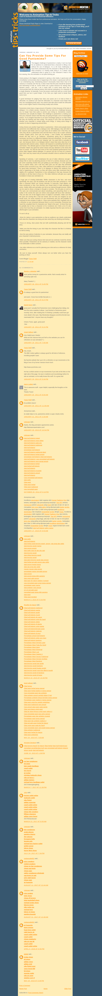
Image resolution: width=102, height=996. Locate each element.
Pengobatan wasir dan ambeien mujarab (37, 716)
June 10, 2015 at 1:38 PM (34, 753)
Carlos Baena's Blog (82, 111)
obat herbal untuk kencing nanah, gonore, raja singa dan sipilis (44, 543)
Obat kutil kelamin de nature (33, 617)
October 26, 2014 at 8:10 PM (36, 492)
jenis (33, 507)
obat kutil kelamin (29, 447)
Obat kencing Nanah (30, 746)
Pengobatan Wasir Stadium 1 (33, 654)
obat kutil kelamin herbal (32, 464)
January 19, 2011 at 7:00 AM (36, 343)
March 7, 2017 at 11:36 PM (35, 787)
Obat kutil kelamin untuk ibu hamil (35, 619)
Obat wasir (27, 482)
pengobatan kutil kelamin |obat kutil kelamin (38, 457)
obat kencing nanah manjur (32, 546)
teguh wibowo (28, 683)
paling (44, 507)
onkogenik (40, 505)
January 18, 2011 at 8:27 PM (36, 300)
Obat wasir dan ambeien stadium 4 (35, 721)
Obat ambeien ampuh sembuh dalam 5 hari (38, 695)
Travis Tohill (33, 259)
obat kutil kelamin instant (32, 438)
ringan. (62, 512)
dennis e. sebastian (30, 271)
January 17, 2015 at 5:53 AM (36, 531)
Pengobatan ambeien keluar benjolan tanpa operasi (40, 698)
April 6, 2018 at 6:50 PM (34, 949)
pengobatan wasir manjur (32, 585)
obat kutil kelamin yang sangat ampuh (36, 461)
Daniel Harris (28, 305)
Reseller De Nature (30, 605)
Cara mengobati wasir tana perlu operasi (37, 714)
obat (34, 528)
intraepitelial (45, 512)
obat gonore (28, 574)
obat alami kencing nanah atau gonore (36, 560)
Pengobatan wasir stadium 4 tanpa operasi (37, 700)
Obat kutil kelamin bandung (33, 640)
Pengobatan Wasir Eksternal (33, 649)
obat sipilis (27, 480)
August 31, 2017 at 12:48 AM (36, 917)
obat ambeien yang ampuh (32, 587)
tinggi (49, 505)
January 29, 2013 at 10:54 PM (36, 430)
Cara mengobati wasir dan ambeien (35, 693)
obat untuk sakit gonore (31, 578)
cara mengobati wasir (31, 489)
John (25, 792)
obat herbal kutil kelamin (32, 466)
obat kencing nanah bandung (33, 666)
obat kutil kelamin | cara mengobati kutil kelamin (39, 459)
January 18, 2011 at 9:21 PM (36, 327)
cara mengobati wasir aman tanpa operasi (37, 583)
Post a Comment (24, 985)
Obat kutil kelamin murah (32, 615)
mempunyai (27, 505)
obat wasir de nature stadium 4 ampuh (36, 581)
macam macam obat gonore (33, 569)
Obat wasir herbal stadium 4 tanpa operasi (37, 691)
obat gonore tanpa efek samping (34, 576)
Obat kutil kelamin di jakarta (33, 624)
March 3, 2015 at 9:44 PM (35, 600)
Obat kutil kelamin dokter (32, 622)
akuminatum (35, 500)
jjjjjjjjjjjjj (26, 954)
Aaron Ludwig (28, 384)
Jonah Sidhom (28, 332)
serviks (52, 512)
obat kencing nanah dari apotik (34, 663)
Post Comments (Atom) (35, 993)
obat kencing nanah (30, 553)
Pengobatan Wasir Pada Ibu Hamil (35, 645)
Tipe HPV (59, 502)
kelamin (41, 528)
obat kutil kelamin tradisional (33, 445)
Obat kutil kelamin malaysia (33, 631)
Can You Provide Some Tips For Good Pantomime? (42, 57)
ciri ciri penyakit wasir (31, 590)
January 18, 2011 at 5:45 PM (36, 284)
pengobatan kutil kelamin (32, 450)
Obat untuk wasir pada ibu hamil (34, 725)
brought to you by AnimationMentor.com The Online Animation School (69, 48)
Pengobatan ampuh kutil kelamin (34, 636)
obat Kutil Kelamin (58, 746)
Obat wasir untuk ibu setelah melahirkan (37, 702)
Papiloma (60, 500)
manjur (51, 528)
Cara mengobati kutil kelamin (33, 478)
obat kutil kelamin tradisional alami (35, 452)
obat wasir (27, 594)
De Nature (41, 746)
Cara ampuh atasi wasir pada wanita (35, 707)
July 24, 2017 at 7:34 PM (34, 853)
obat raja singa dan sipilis (32, 567)
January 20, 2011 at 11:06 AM (36, 406)
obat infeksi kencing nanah (32, 555)
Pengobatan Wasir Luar (31, 652)
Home (45, 988)
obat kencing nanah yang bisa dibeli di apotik (38, 670)
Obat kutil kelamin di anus (32, 633)
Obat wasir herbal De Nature (33, 732)
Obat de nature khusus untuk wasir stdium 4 (38, 711)
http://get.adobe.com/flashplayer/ (29, 25)
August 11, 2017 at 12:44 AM (36, 885)
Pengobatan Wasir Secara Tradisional (36, 656)
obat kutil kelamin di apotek (32, 471)
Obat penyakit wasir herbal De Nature (36, 723)
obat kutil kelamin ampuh (32, 473)
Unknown (27, 422)
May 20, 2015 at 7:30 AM (34, 737)
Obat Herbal (48, 746)
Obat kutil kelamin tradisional (33, 608)
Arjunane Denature (30, 743)
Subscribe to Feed (82, 73)
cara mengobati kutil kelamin (53, 748)
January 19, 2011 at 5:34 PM (36, 379)
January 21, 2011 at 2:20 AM (36, 417)
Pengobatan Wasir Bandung (33, 661)
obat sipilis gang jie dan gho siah (34, 550)
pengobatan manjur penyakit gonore (35, 571)
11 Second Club (80, 114)
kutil (37, 528)
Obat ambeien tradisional (32, 730)
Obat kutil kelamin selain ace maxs (35, 638)
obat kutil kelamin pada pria (33, 443)
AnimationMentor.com (82, 101)
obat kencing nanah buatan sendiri (35, 668)
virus (36, 507)
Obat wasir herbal (29, 484)
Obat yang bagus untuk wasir (33, 709)
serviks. (67, 507)
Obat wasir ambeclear (31, 735)
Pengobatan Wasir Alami (32, 647)
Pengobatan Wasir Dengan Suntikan (35, 659)
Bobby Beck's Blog (81, 108)
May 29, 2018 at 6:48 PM (34, 981)
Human (54, 500)
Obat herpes (28, 686)
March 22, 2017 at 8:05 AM (35, 821)
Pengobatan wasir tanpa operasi (34, 718)
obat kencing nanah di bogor (33, 675)
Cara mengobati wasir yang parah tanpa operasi (39, 728)
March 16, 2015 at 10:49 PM (36, 678)
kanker (62, 507)
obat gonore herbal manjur (32, 564)
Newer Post (23, 988)
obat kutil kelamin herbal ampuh (34, 454)
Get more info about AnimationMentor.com (82, 105)
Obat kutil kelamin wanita (32, 610)
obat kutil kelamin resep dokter (34, 440)
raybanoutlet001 (29, 858)
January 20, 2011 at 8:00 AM (36, 395)
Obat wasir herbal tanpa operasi (34, 688)
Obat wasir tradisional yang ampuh (35, 704)
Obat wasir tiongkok (30, 597)
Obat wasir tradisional (31, 487)
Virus (65, 500)
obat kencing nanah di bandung (34, 673)
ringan (50, 525)
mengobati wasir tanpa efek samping (36, 592)
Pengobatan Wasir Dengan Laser (34, 642)
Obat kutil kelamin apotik (32, 612)
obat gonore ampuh (30, 548)
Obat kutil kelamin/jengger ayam (34, 629)
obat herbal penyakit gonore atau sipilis (36, 562)
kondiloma (61, 509)
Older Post (67, 988)
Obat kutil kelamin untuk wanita (34, 626)
